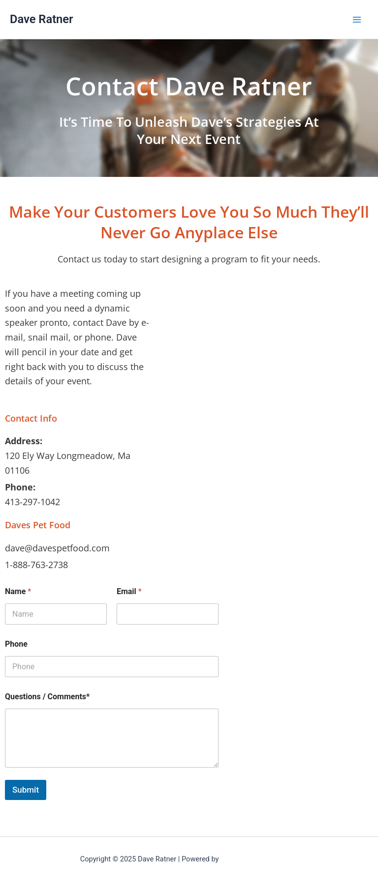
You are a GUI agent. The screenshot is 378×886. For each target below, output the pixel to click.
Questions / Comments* (47, 696)
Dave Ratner (41, 19)
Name (18, 591)
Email (129, 591)
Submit (25, 790)
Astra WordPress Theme (259, 859)
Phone (16, 644)
